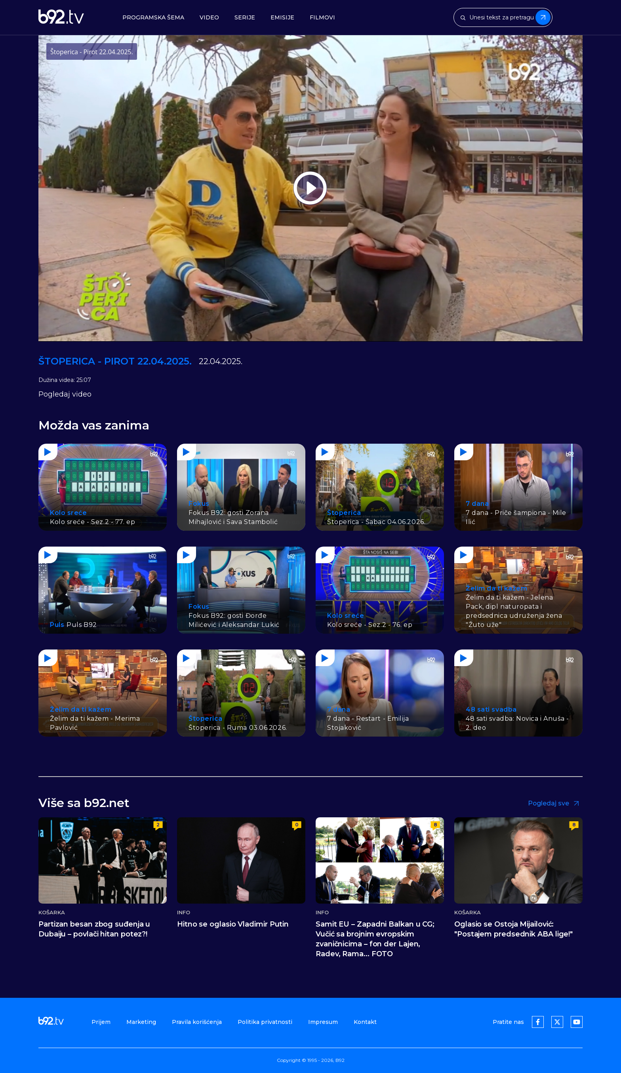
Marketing (141, 1022)
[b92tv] (61, 17)
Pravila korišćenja (197, 1022)
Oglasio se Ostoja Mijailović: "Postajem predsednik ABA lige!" (513, 929)
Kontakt (365, 1022)
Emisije (282, 17)
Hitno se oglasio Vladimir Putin (233, 924)
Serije (244, 17)
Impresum (323, 1022)
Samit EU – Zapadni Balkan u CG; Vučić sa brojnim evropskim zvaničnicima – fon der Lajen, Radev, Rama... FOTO (375, 939)
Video (209, 17)
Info (183, 912)
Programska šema (153, 17)
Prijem (100, 1022)
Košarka (51, 912)
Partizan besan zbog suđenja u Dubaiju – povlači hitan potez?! (94, 929)
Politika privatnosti (265, 1022)
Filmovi (322, 17)
